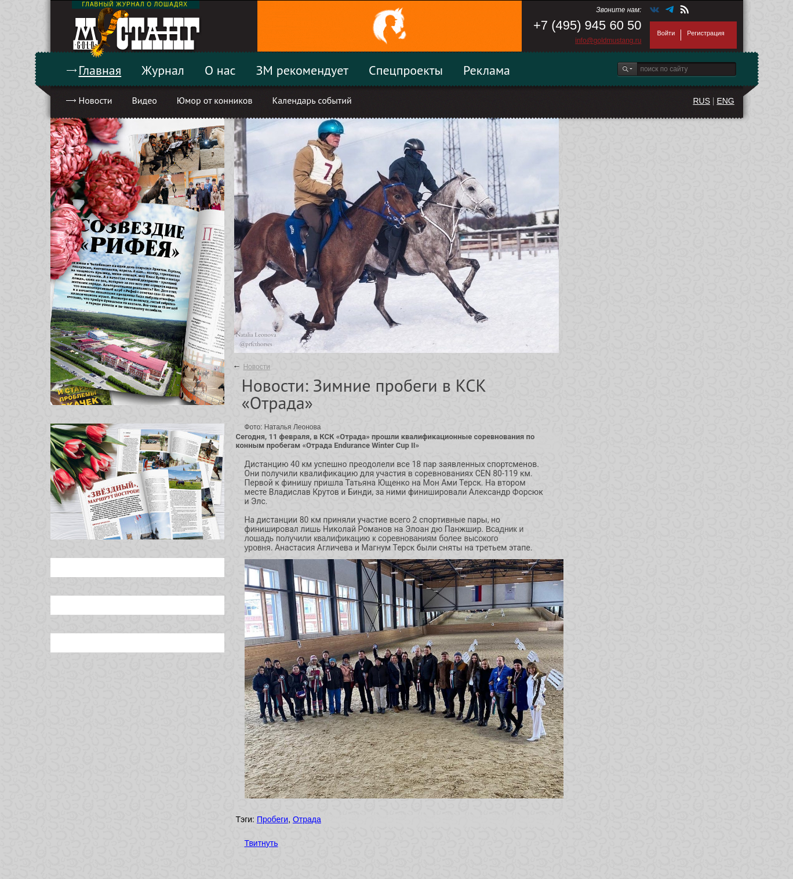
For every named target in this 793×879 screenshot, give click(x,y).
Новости (95, 100)
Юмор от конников (215, 100)
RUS (701, 100)
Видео (144, 100)
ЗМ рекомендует (302, 70)
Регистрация (705, 33)
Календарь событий (311, 100)
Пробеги (272, 819)
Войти (666, 33)
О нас (220, 70)
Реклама (486, 70)
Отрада (307, 819)
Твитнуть (261, 843)
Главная (100, 70)
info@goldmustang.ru (608, 41)
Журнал (162, 70)
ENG (725, 100)
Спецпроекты (406, 70)
